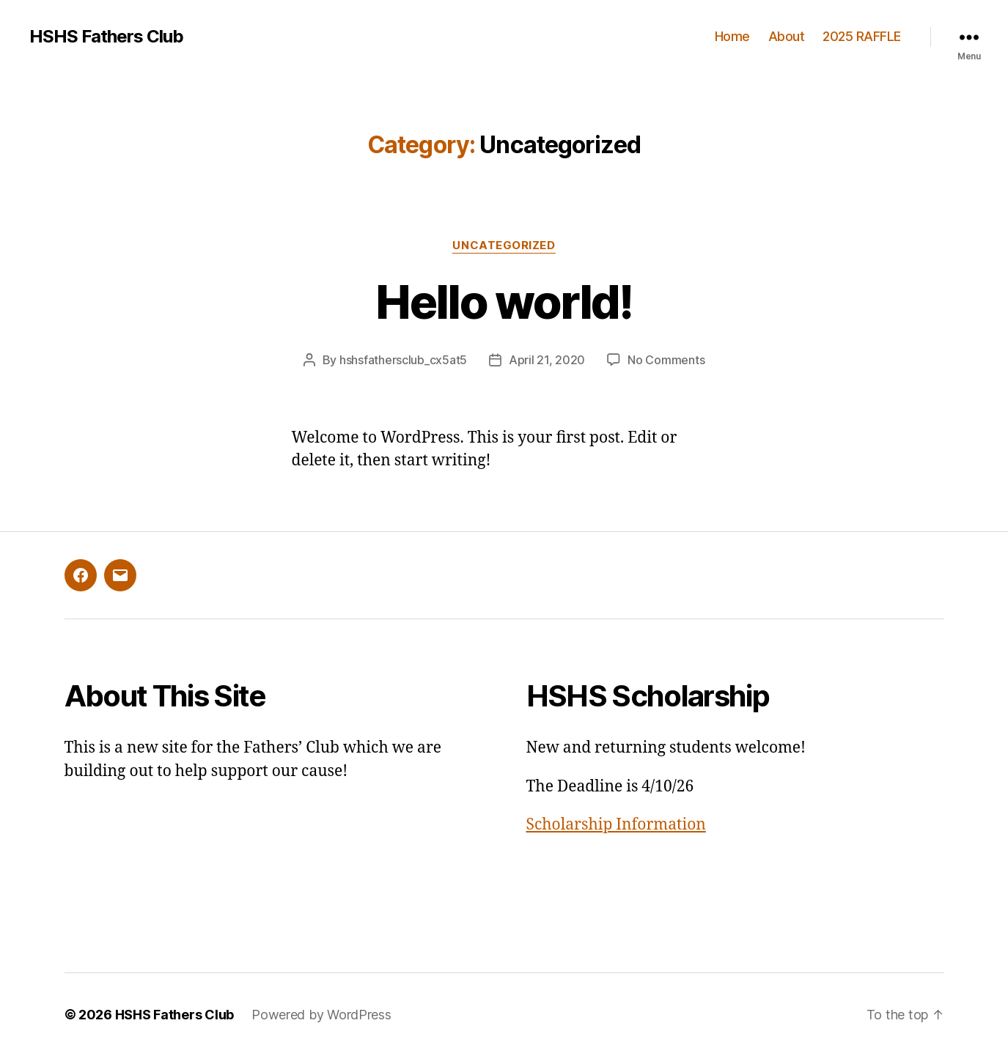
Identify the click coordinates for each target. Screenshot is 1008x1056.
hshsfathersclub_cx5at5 (403, 359)
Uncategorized (503, 245)
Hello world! (503, 301)
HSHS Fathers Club (106, 36)
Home (732, 36)
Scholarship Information (616, 825)
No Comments (666, 359)
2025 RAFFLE (862, 36)
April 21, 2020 (547, 359)
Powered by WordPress (321, 1014)
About (786, 36)
